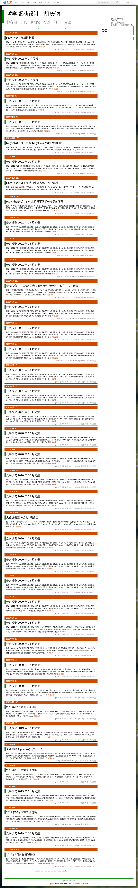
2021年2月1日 (12, 407)
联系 (47, 22)
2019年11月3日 (12, 828)
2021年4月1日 (12, 365)
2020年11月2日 (12, 470)
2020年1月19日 (12, 702)
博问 (34, 2)
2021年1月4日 (12, 428)
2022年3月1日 (12, 54)
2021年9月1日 (12, 239)
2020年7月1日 (12, 576)
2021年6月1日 (12, 323)
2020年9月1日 (12, 534)
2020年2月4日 (12, 681)
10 (59, 29)
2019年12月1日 (12, 786)
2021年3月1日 (12, 386)
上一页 (37, 29)
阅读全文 (42, 47)
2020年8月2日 (12, 555)
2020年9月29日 (12, 513)
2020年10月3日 (12, 491)
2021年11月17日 (13, 138)
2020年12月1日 (12, 449)
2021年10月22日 (13, 178)
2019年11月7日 (12, 807)
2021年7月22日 (12, 281)
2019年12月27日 (13, 744)
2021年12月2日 (12, 117)
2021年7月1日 (12, 302)
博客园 (12, 22)
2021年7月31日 (12, 260)
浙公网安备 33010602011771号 (60, 883)
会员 (16, 2)
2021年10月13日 (13, 197)
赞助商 (47, 2)
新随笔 (35, 22)
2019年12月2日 (12, 765)
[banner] (6, 2)
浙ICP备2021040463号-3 (80, 883)
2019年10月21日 (13, 850)
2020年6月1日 (12, 597)
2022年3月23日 (12, 33)
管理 (67, 22)
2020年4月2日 (12, 639)
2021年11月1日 (12, 157)
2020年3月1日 (12, 660)
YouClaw (56, 2)
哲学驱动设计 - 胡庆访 (33, 14)
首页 (23, 22)
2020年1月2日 (12, 723)
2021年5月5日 (12, 344)
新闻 (28, 2)
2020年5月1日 (12, 618)
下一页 (65, 29)
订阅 (57, 22)
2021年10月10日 (13, 218)
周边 (22, 2)
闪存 (40, 2)
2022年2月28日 (12, 75)
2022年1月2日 (12, 96)
